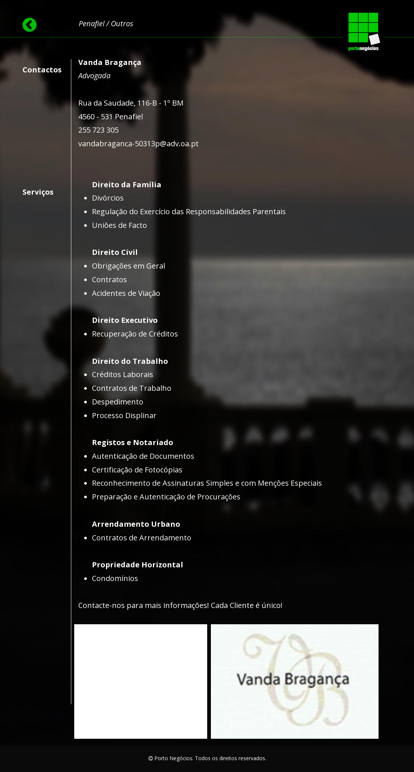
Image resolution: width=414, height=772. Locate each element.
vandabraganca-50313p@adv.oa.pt (138, 143)
